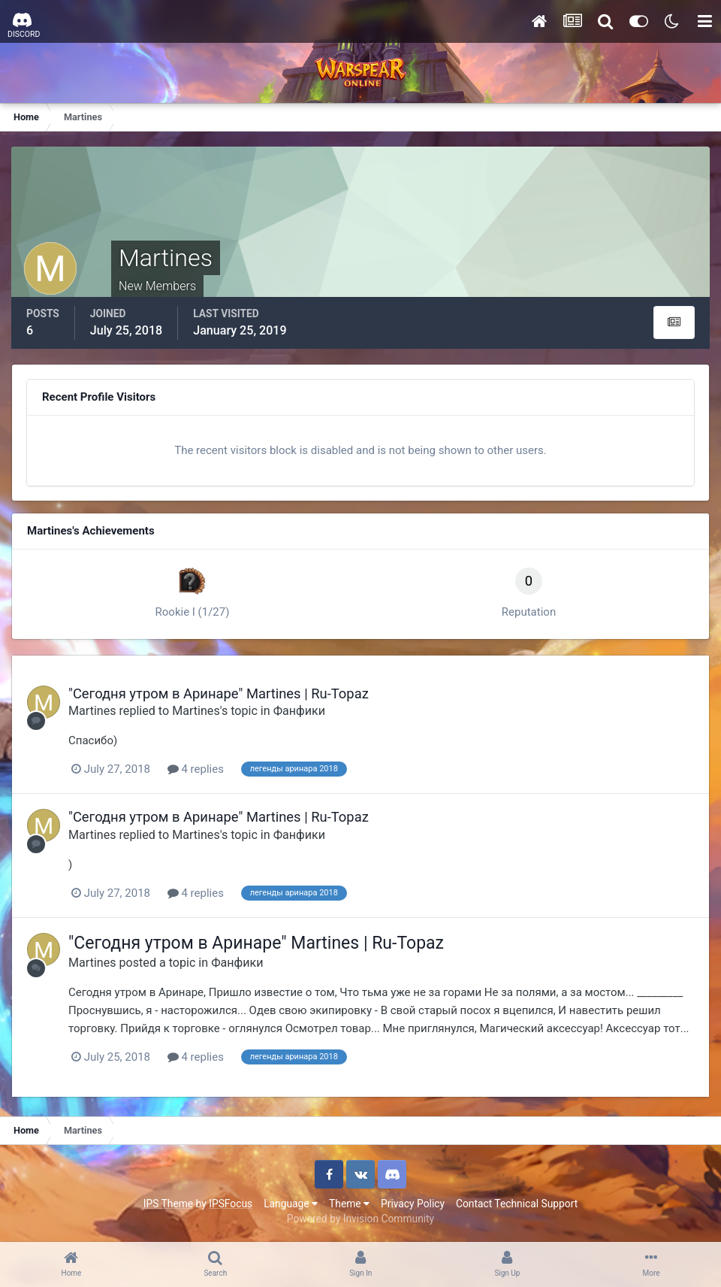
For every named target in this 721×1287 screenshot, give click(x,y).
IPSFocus (230, 1204)
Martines (92, 711)
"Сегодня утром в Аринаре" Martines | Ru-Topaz (218, 693)
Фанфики (299, 711)
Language (291, 1204)
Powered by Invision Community (360, 1219)
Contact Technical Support (517, 1204)
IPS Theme (168, 1204)
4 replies (195, 769)
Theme (349, 1204)
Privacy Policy (413, 1204)
